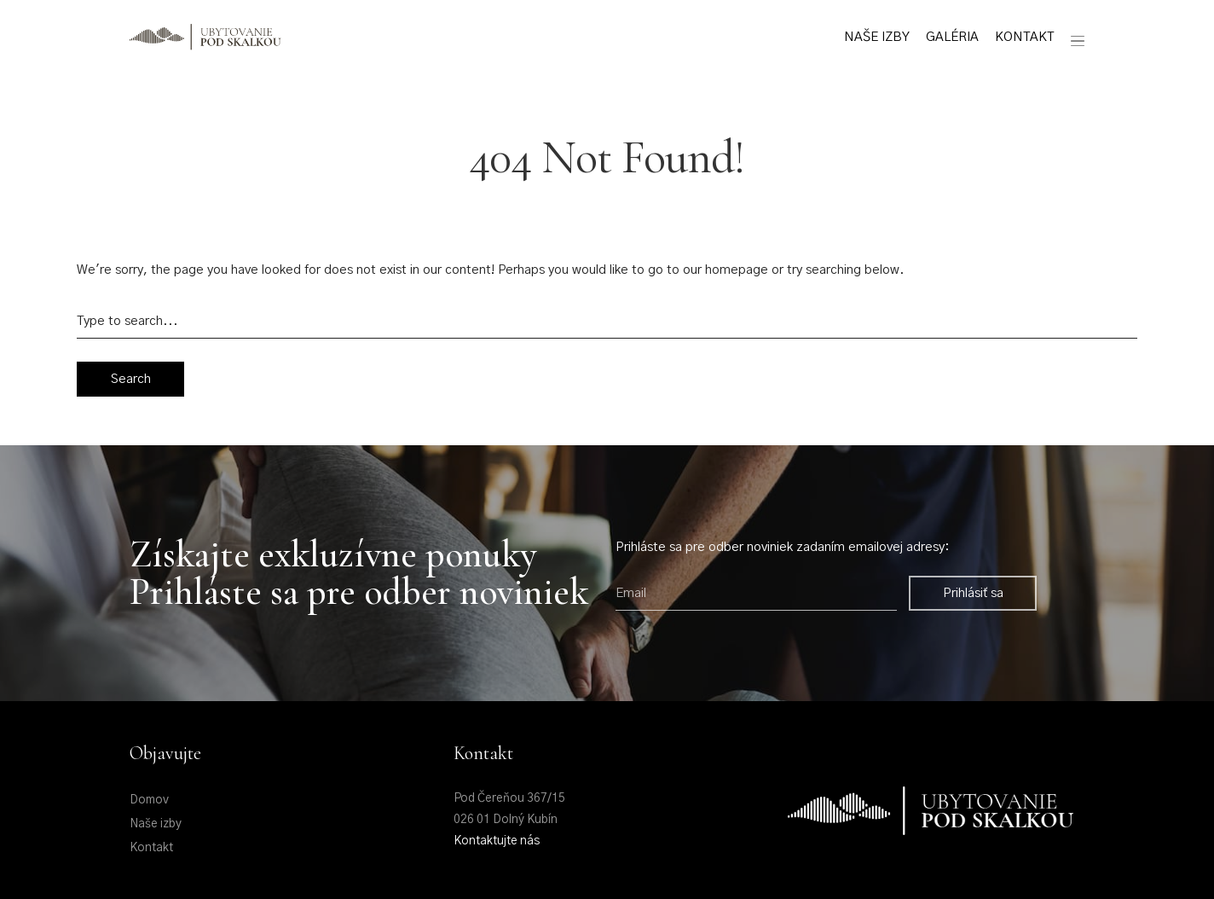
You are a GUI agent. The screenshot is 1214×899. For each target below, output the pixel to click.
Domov (149, 800)
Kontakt (1024, 37)
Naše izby (877, 37)
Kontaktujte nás (497, 841)
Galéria (952, 37)
